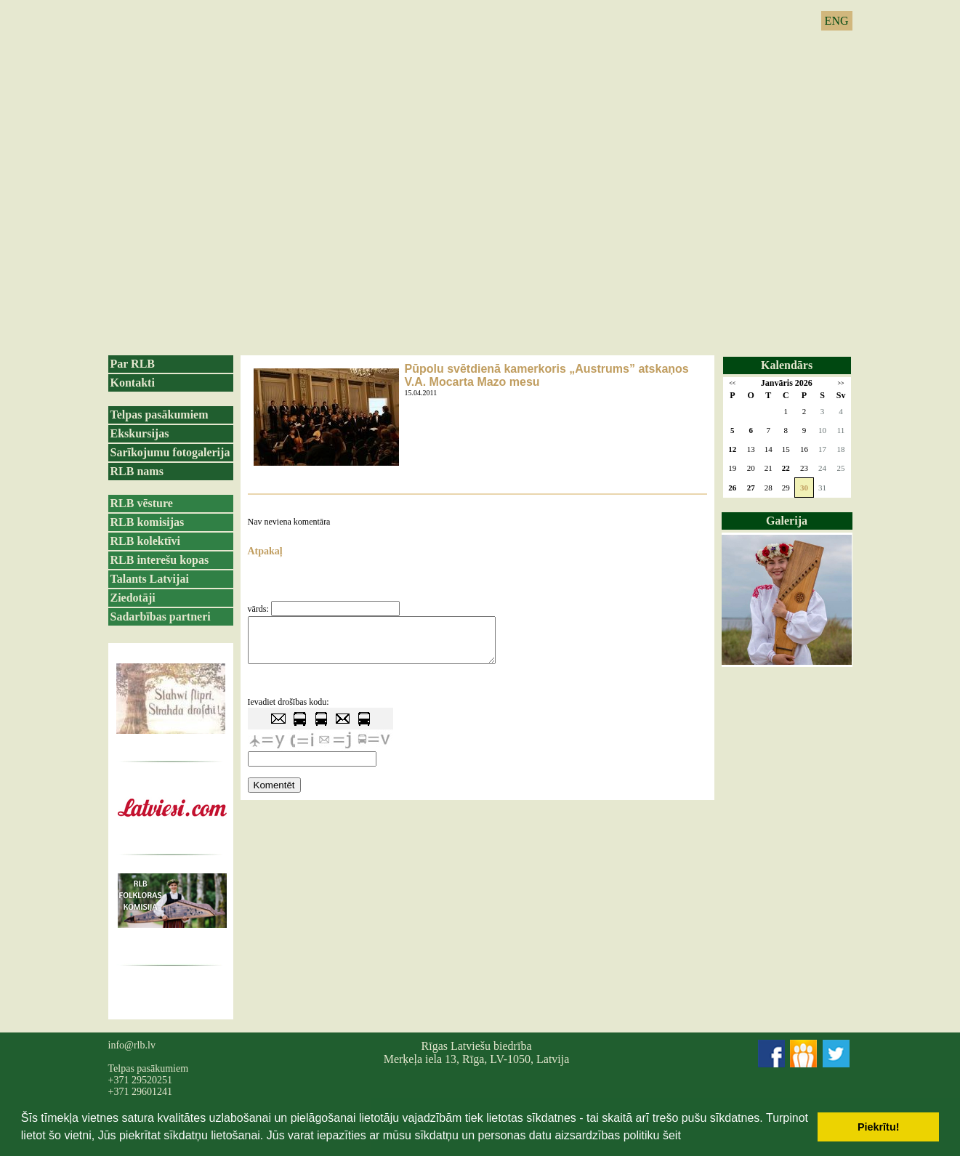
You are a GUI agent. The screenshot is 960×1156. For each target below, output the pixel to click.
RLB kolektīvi (145, 541)
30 (804, 487)
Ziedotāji (133, 597)
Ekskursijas (139, 433)
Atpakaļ (265, 551)
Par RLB (132, 363)
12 (732, 449)
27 (751, 487)
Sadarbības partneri (160, 616)
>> (840, 383)
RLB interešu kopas (159, 560)
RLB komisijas (147, 522)
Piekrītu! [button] (879, 1127)
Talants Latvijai (149, 579)
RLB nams (137, 471)
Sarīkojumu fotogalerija (170, 452)
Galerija (786, 520)
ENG (837, 21)
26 (732, 487)
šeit (672, 1135)
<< (732, 383)
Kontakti (132, 382)
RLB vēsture (141, 503)
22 (786, 468)
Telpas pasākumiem (159, 414)
